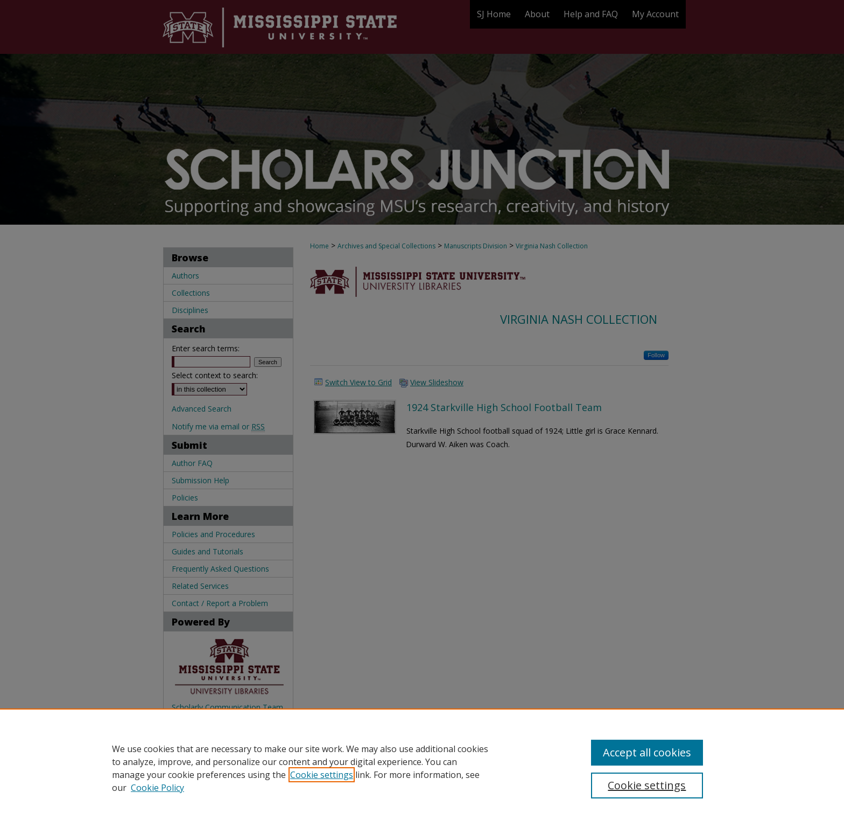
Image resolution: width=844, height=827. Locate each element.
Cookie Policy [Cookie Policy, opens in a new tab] (157, 788)
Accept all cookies (647, 752)
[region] (422, 767)
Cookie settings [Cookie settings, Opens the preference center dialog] (647, 785)
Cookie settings (321, 775)
